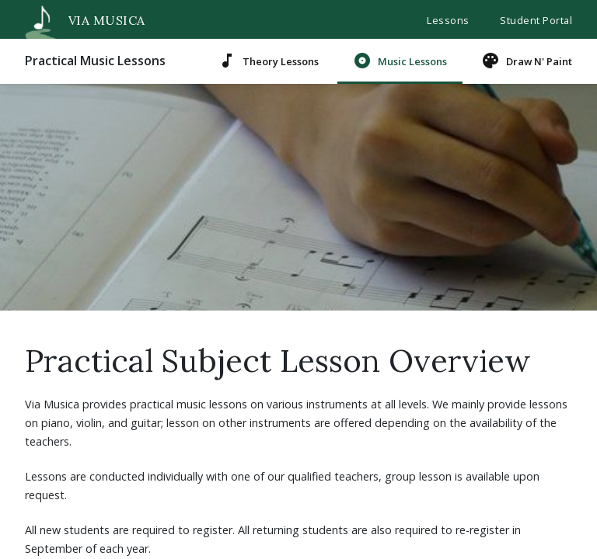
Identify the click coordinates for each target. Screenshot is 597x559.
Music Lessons (400, 60)
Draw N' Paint (526, 60)
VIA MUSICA (81, 20)
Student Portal (536, 20)
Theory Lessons (268, 60)
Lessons (448, 20)
